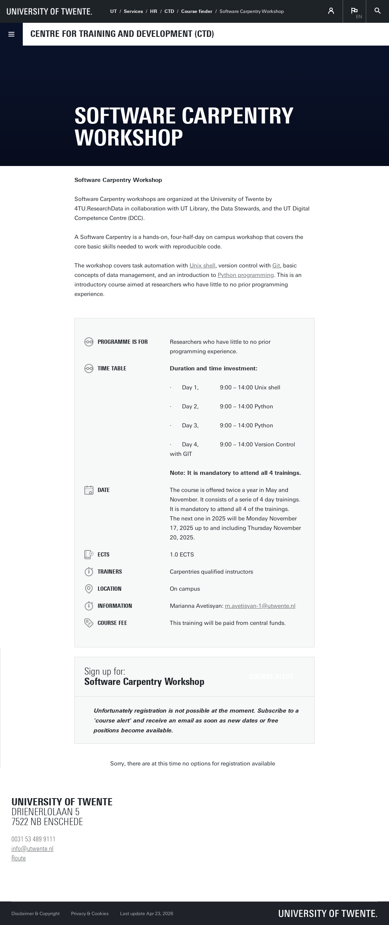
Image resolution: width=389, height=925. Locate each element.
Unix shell (202, 265)
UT (113, 11)
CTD (169, 11)
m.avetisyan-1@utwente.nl (260, 605)
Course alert (271, 676)
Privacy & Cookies (90, 913)
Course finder (196, 11)
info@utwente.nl (32, 848)
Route (18, 858)
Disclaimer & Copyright (35, 913)
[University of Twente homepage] (49, 11)
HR (153, 11)
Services (133, 11)
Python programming (246, 275)
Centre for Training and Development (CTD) (122, 34)
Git (276, 265)
